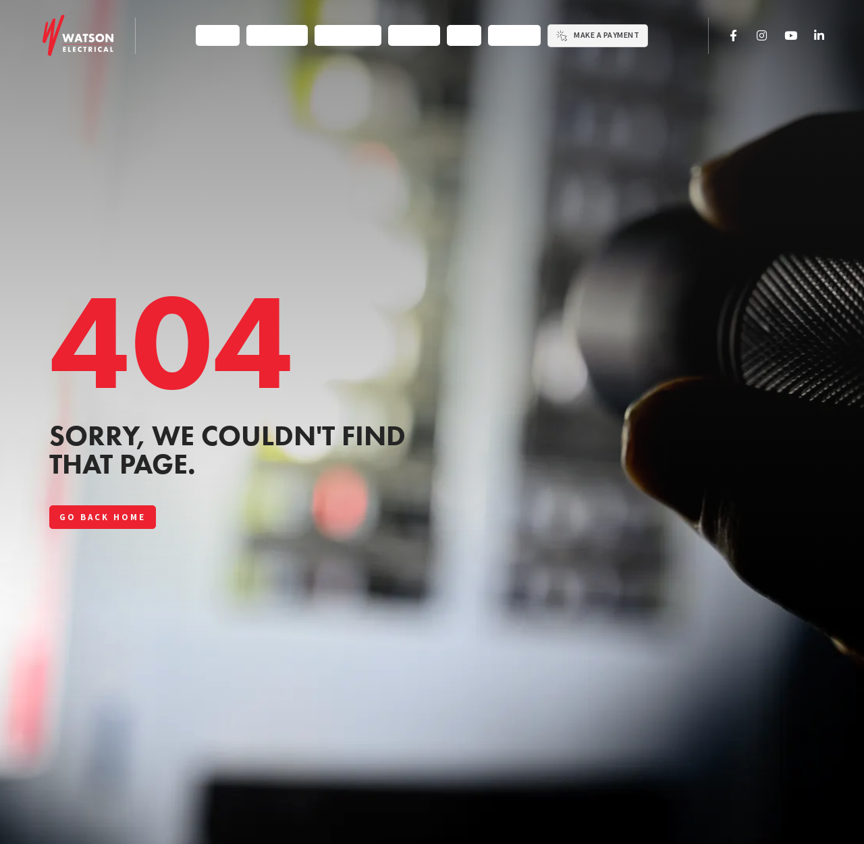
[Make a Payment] (561, 35)
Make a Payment (606, 35)
